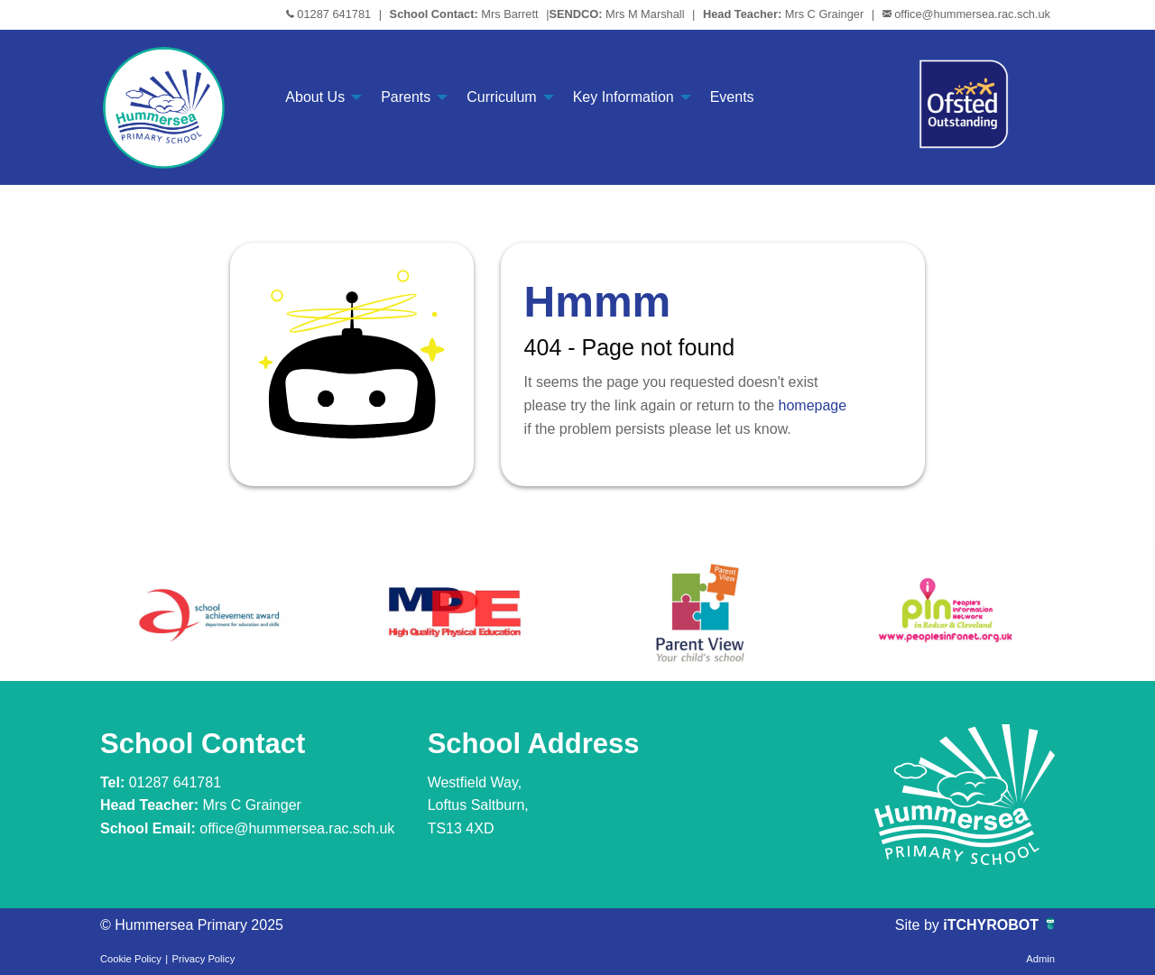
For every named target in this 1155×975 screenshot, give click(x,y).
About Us (315, 97)
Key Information (623, 97)
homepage (813, 405)
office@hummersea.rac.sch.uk (972, 14)
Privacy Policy (204, 958)
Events (732, 97)
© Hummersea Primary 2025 (191, 925)
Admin (1040, 958)
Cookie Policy (131, 958)
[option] (209, 612)
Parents (405, 97)
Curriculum (501, 97)
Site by (919, 925)
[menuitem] (318, 97)
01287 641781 (334, 14)
